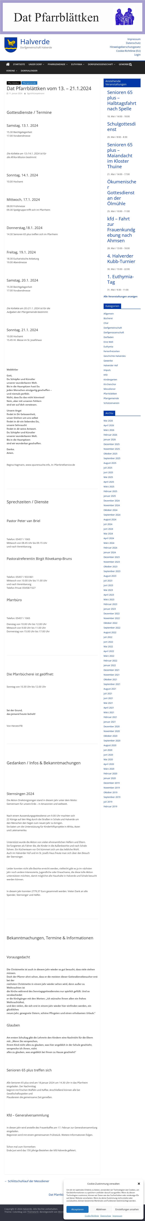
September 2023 (112, 571)
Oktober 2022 (110, 623)
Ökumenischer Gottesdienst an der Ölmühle (121, 192)
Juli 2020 (108, 750)
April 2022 (109, 651)
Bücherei (108, 318)
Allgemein (109, 313)
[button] (138, 1183)
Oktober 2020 (110, 735)
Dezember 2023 (112, 557)
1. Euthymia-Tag (120, 279)
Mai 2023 (108, 590)
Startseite (19, 64)
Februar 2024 (110, 547)
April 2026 (109, 425)
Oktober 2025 (110, 453)
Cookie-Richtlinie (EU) (128, 51)
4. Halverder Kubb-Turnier (121, 258)
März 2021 (109, 712)
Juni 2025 (108, 472)
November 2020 (112, 731)
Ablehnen (101, 1209)
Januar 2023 (110, 608)
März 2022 (109, 655)
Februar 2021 (110, 717)
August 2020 (110, 745)
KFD (106, 374)
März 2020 (109, 768)
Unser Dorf (35, 64)
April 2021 (109, 707)
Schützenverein (111, 403)
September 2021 (112, 684)
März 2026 (109, 430)
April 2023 (109, 594)
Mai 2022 (108, 646)
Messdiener (110, 388)
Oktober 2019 (110, 792)
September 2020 (112, 740)
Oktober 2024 (110, 510)
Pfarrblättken (13, 83)
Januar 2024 (110, 552)
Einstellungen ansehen (127, 1209)
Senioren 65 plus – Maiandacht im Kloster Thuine (120, 155)
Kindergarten (110, 379)
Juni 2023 (108, 585)
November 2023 (112, 561)
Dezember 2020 (112, 726)
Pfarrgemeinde (56, 64)
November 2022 (112, 618)
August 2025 (110, 463)
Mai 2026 (108, 420)
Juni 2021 (108, 698)
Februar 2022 (110, 660)
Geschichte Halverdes (115, 356)
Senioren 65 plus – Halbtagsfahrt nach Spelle (121, 100)
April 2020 (109, 764)
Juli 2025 (108, 467)
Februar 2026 (110, 434)
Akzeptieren (77, 1209)
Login (137, 54)
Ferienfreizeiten (112, 351)
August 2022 (110, 632)
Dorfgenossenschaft (100, 64)
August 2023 (110, 575)
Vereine (10, 70)
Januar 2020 (110, 778)
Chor (106, 323)
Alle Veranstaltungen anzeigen (121, 296)
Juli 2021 (108, 693)
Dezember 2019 (112, 782)
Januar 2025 (110, 495)
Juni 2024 (108, 528)
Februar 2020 (110, 773)
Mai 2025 (108, 477)
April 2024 (109, 538)
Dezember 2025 (112, 444)
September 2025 (112, 458)
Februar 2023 (110, 604)
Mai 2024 (108, 533)
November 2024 (112, 505)
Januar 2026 (110, 439)
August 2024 (110, 519)
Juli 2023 (108, 580)
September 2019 (112, 797)
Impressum (117, 1215)
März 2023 (109, 599)
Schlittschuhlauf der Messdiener (26, 1181)
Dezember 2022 (112, 613)
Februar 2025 (110, 491)
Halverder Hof (111, 365)
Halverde (35, 41)
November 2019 (112, 787)
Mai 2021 (108, 702)
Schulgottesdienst (121, 126)
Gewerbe (124, 64)
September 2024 (112, 514)
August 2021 (110, 688)
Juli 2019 (108, 801)
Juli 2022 (108, 637)
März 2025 (109, 486)
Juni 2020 (108, 754)
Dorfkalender (29, 70)
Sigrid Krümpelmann (35, 93)
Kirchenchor (110, 384)
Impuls (107, 370)
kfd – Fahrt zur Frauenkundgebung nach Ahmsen (121, 230)
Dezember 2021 (112, 670)
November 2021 (112, 674)
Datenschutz (105, 1215)
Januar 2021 (110, 721)
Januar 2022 (110, 665)
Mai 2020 (108, 759)
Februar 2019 (110, 806)
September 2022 (112, 627)
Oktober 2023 (110, 566)
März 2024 (109, 543)
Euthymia (76, 64)
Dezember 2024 (112, 500)
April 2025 (109, 481)
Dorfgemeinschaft (113, 327)
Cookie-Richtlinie (92, 1215)
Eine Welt (108, 341)
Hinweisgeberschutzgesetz (125, 47)
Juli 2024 (108, 524)
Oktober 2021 (110, 679)
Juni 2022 (108, 641)
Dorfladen (109, 337)
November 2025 (112, 448)
